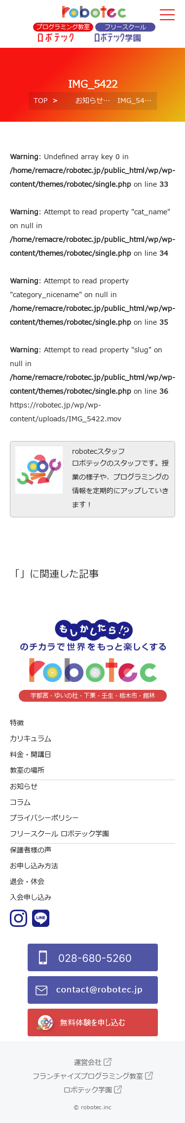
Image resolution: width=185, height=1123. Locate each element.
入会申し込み (30, 897)
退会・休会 (27, 882)
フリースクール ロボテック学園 (59, 834)
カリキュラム (30, 739)
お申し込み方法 (34, 866)
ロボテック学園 (88, 1090)
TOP (40, 101)
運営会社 (88, 1062)
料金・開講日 (30, 754)
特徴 (17, 723)
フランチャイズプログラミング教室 (88, 1076)
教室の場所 (27, 770)
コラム (20, 802)
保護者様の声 (30, 850)
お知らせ (89, 101)
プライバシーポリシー (44, 818)
